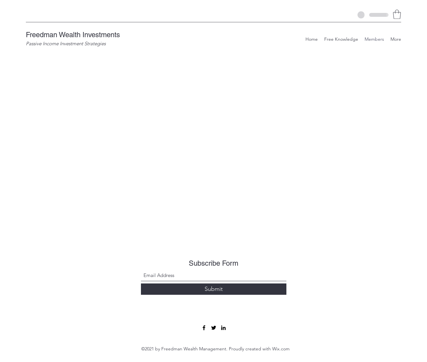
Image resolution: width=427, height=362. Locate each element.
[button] (397, 14)
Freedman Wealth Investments (73, 35)
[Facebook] (204, 328)
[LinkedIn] (223, 328)
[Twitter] (213, 328)
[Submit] (213, 289)
